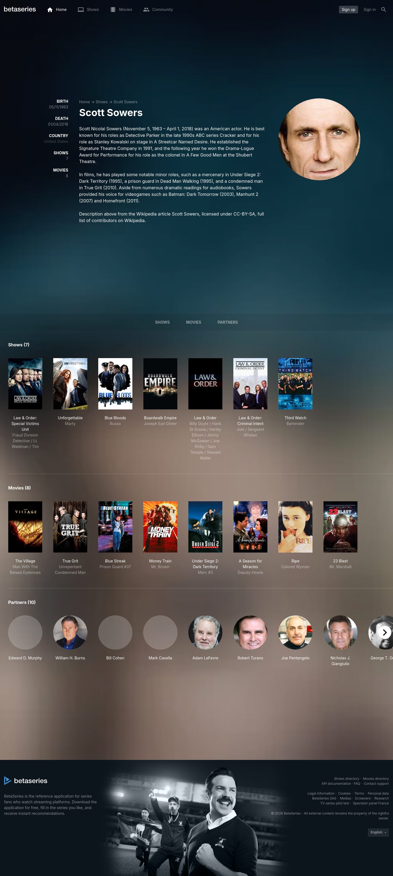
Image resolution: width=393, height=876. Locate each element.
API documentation (336, 783)
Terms (359, 793)
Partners (228, 322)
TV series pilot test (334, 803)
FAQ (357, 783)
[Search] (384, 9)
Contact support (376, 783)
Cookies (344, 793)
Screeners (363, 798)
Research (381, 798)
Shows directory (346, 779)
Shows (102, 101)
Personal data (378, 793)
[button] (25, 640)
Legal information (321, 793)
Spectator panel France (371, 803)
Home (84, 101)
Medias (345, 798)
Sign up (348, 9)
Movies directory (376, 779)
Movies (193, 322)
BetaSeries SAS (324, 798)
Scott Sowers (126, 101)
